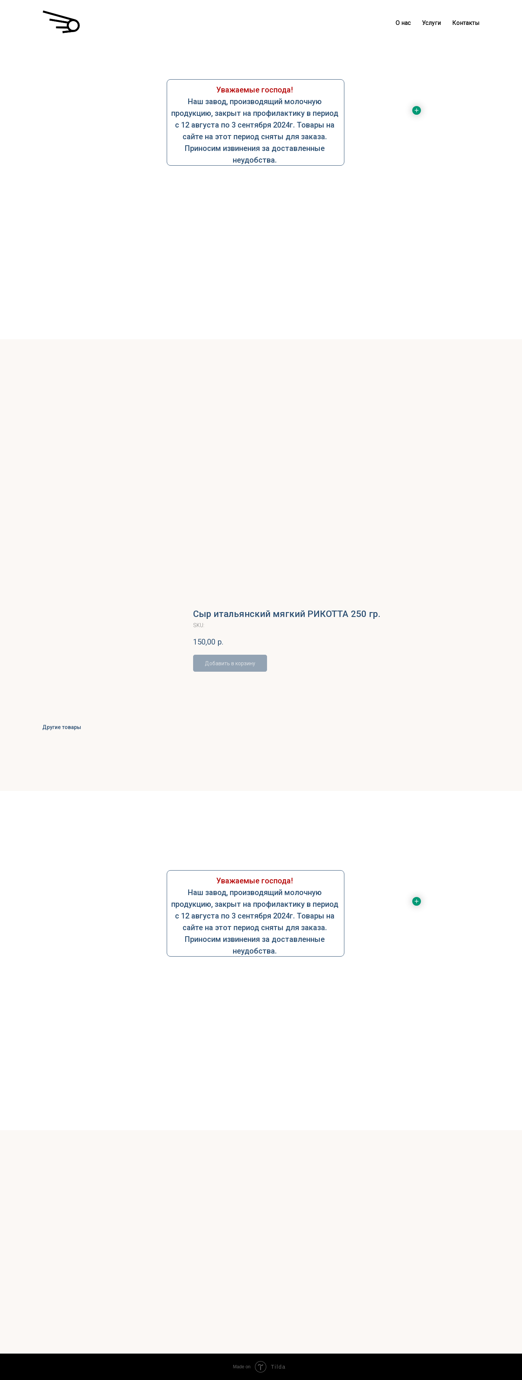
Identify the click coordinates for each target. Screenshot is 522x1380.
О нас (403, 22)
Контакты (466, 22)
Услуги (431, 22)
